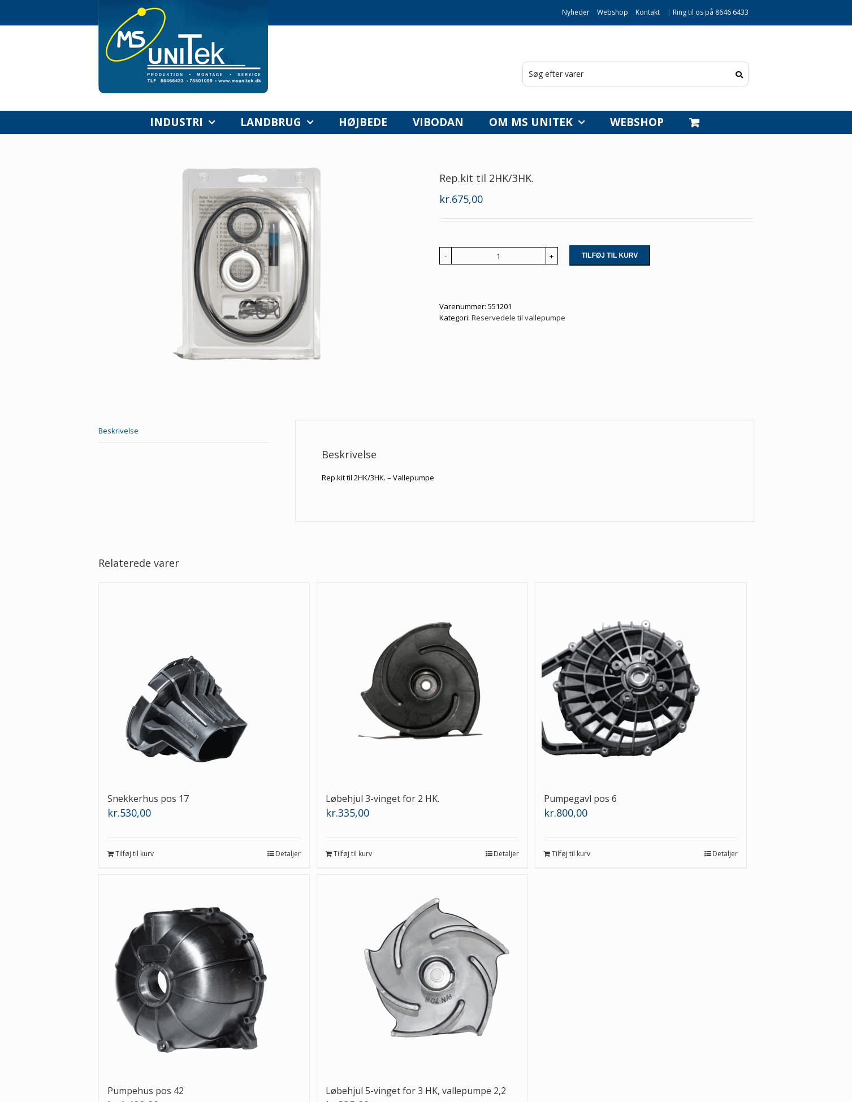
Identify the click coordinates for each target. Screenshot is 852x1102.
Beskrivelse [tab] (118, 431)
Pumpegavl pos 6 (580, 798)
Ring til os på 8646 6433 (711, 12)
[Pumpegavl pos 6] (640, 681)
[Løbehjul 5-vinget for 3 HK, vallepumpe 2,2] (422, 974)
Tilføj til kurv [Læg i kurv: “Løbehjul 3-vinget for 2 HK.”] (353, 853)
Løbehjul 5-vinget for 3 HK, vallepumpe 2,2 (416, 1090)
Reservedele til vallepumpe (518, 318)
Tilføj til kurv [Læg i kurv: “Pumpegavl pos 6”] (571, 853)
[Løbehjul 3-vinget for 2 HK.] (422, 681)
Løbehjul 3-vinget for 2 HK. (382, 798)
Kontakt (647, 12)
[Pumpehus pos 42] (204, 974)
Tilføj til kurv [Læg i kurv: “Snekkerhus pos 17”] (134, 853)
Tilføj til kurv (610, 255)
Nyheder (576, 12)
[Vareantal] (498, 256)
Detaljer (288, 853)
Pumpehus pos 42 (145, 1090)
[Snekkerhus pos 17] (204, 681)
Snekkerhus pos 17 (148, 798)
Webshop (612, 12)
